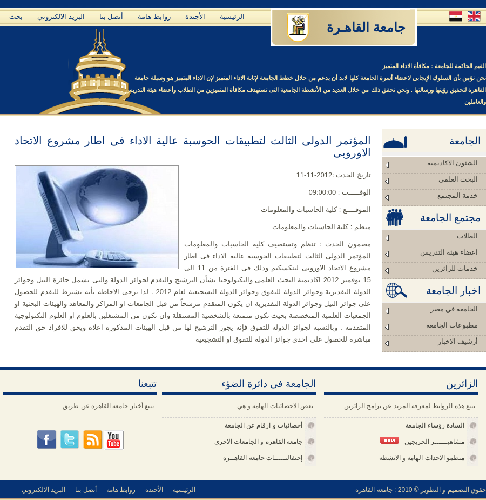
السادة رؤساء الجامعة (435, 425)
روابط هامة (154, 16)
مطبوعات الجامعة (452, 325)
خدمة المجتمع (457, 195)
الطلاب (467, 236)
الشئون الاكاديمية (452, 163)
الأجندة (195, 16)
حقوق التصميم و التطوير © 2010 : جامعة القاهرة (420, 490)
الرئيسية (232, 16)
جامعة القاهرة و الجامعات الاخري (258, 441)
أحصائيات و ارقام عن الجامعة (263, 425)
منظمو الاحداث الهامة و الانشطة (421, 458)
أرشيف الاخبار (458, 341)
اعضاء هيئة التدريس (449, 252)
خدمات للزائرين (455, 268)
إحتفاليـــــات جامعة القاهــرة (262, 458)
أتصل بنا (111, 16)
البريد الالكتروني (61, 16)
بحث (16, 16)
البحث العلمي (458, 179)
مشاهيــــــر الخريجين (422, 441)
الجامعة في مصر (454, 309)
